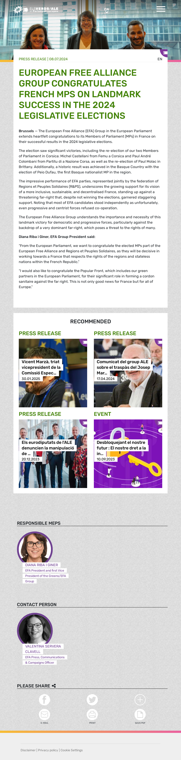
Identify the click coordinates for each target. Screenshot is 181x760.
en (160, 59)
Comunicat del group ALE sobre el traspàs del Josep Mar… (123, 367)
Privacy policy (48, 750)
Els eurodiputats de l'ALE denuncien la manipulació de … (48, 448)
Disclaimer (28, 750)
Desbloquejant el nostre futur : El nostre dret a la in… (121, 448)
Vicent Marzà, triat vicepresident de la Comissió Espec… (41, 367)
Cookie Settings (72, 750)
